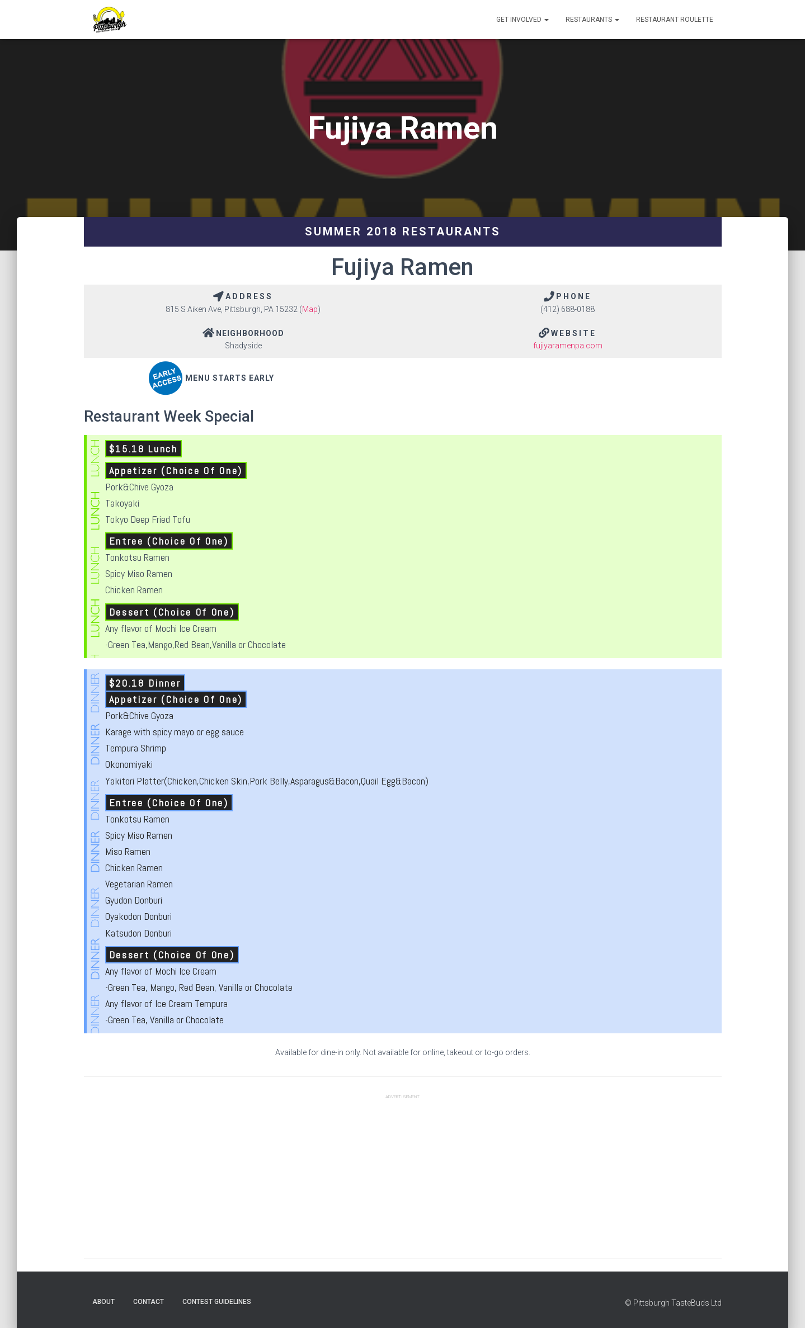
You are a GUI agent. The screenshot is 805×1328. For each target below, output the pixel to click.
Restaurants (592, 19)
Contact (148, 1302)
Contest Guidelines (216, 1302)
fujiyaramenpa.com (567, 345)
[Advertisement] (403, 1180)
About (103, 1302)
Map (310, 309)
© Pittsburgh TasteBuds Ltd (673, 1302)
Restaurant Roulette (674, 19)
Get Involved (522, 19)
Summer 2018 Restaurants (403, 231)
